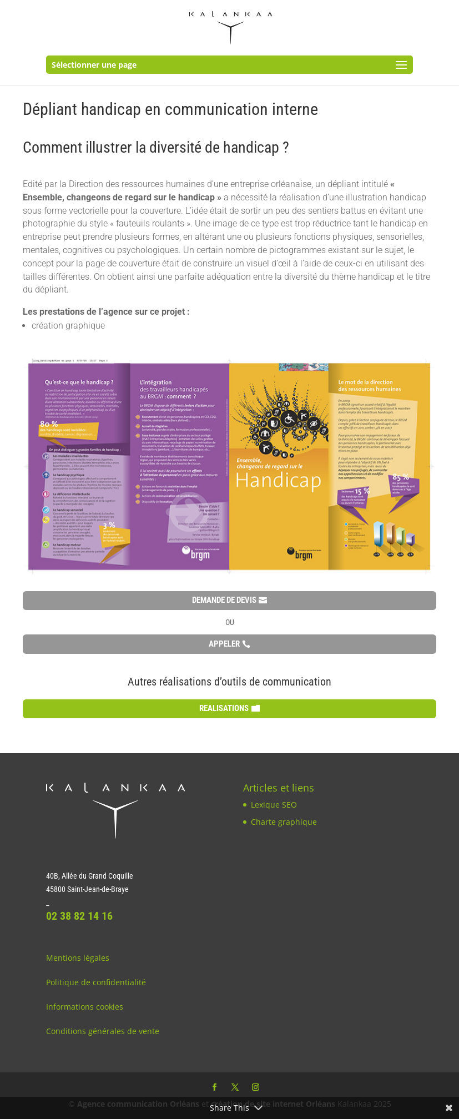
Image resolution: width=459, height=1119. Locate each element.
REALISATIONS (224, 708)
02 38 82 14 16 (79, 916)
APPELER (224, 644)
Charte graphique (284, 821)
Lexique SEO (274, 804)
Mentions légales (77, 957)
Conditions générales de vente (102, 1031)
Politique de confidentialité (96, 982)
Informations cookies (84, 1006)
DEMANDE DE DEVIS (224, 600)
